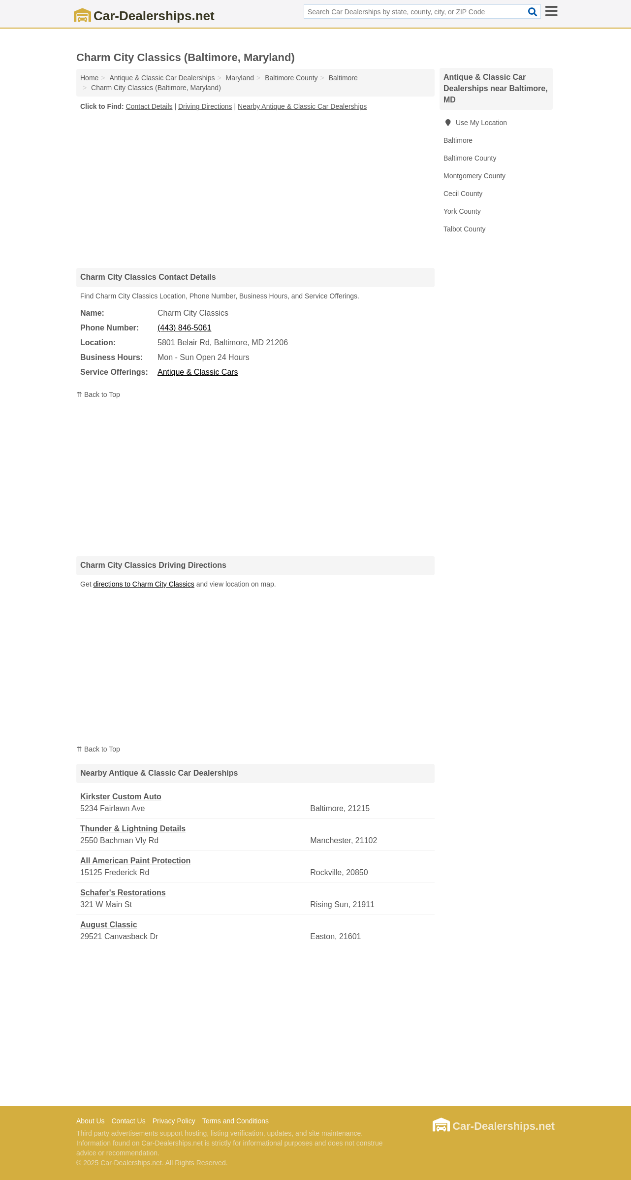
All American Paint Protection (135, 860)
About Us (90, 1121)
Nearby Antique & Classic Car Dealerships (302, 106)
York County (462, 211)
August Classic (108, 924)
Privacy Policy (174, 1121)
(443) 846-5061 (184, 328)
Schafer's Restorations (123, 892)
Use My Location (475, 123)
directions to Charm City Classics (143, 584)
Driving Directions (205, 106)
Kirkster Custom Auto (120, 796)
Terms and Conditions (235, 1121)
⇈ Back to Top (98, 394)
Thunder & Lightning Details (133, 828)
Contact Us (128, 1121)
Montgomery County (474, 176)
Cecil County (462, 193)
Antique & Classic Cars (198, 372)
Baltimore (458, 140)
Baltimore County (469, 158)
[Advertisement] (255, 189)
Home (89, 78)
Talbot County (464, 229)
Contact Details (149, 106)
